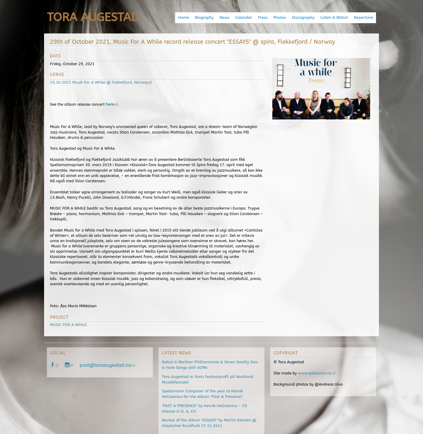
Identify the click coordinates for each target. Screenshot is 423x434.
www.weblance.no (316, 373)
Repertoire (364, 17)
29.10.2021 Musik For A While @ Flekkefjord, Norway (99, 82)
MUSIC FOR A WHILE (68, 324)
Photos (282, 17)
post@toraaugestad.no (107, 365)
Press (265, 17)
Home (187, 17)
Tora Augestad (93, 17)
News (227, 17)
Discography (305, 17)
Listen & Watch (335, 17)
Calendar (246, 17)
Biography (208, 17)
